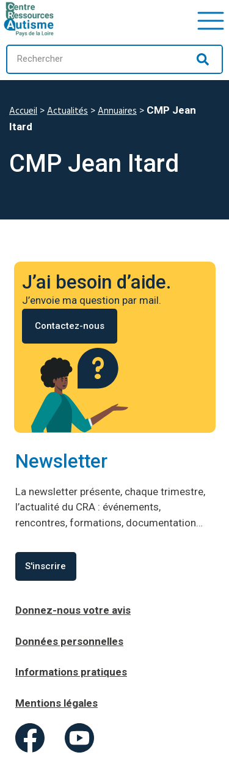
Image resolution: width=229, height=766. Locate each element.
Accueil (23, 111)
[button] (210, 19)
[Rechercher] (203, 59)
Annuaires (117, 111)
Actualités (67, 111)
